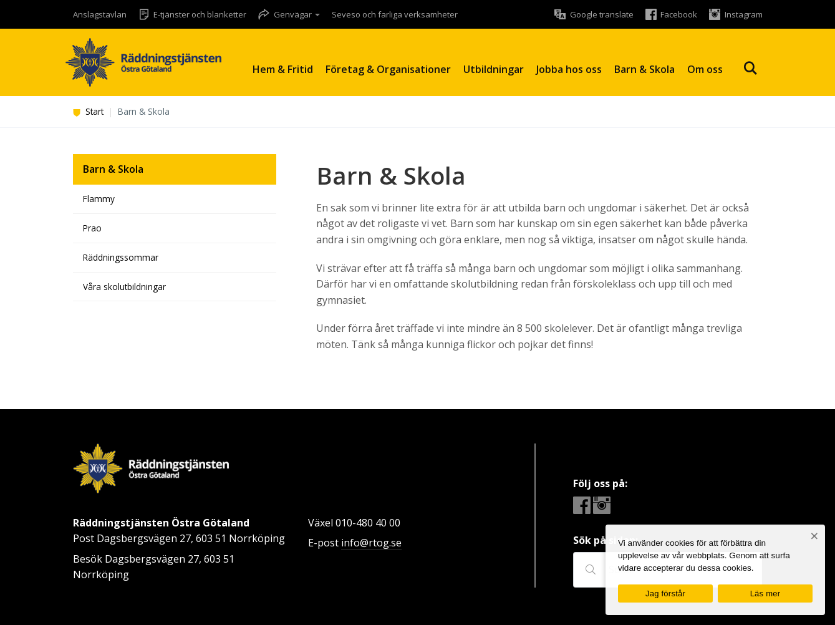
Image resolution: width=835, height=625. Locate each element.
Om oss (705, 69)
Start (88, 111)
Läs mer (765, 593)
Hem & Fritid (283, 69)
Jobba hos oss (569, 69)
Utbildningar (493, 69)
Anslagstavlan (100, 14)
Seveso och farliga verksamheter (395, 14)
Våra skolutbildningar (124, 287)
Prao (92, 228)
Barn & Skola (644, 69)
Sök (750, 68)
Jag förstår (665, 593)
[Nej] (814, 536)
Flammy (99, 199)
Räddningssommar (120, 257)
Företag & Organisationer (388, 69)
